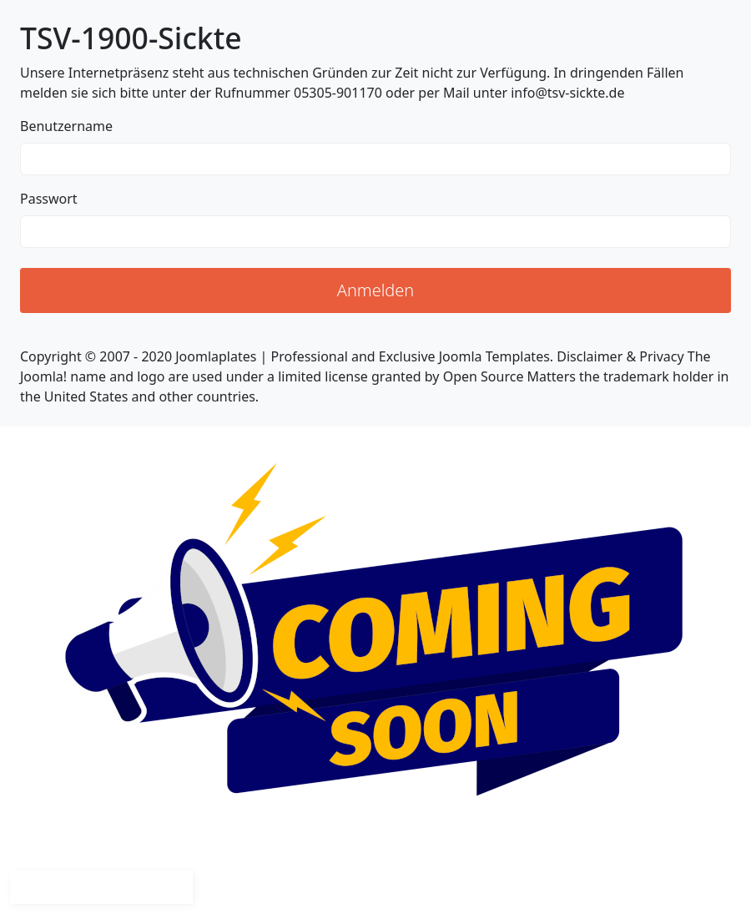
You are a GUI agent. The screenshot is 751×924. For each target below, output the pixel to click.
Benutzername (66, 126)
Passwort (49, 198)
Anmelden (376, 290)
